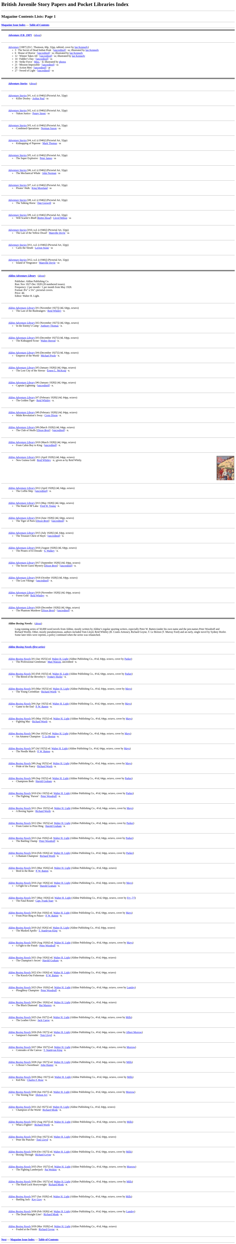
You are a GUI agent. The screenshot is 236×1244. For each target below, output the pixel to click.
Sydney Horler (55, 676)
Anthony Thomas (49, 325)
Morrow (131, 1047)
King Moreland (40, 188)
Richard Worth (48, 691)
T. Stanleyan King (48, 930)
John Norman (49, 173)
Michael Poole (48, 355)
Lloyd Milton (60, 218)
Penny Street (39, 113)
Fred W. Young (48, 506)
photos (62, 61)
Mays (128, 688)
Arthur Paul (38, 98)
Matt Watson (54, 661)
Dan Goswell (44, 203)
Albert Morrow (134, 1032)
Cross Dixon (51, 415)
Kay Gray (37, 1199)
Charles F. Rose (35, 1080)
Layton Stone (42, 247)
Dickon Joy (41, 1095)
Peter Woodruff (49, 796)
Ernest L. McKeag (56, 370)
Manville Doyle (57, 232)
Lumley (131, 987)
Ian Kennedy (81, 47)
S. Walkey (49, 550)
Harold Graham (44, 781)
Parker (128, 658)
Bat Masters (45, 1005)
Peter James (46, 158)
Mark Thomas (49, 143)
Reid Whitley (54, 310)
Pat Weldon (51, 1169)
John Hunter (47, 1065)
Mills (128, 1017)
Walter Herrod (48, 340)
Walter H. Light (60, 658)
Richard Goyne (43, 1154)
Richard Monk (50, 1109)
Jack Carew (44, 1020)
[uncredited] (59, 50)
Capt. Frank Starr (44, 900)
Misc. (37, 61)
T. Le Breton (48, 736)
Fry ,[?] (131, 897)
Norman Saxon (49, 128)
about (38, 35)
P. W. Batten (42, 706)
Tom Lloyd (46, 1035)
